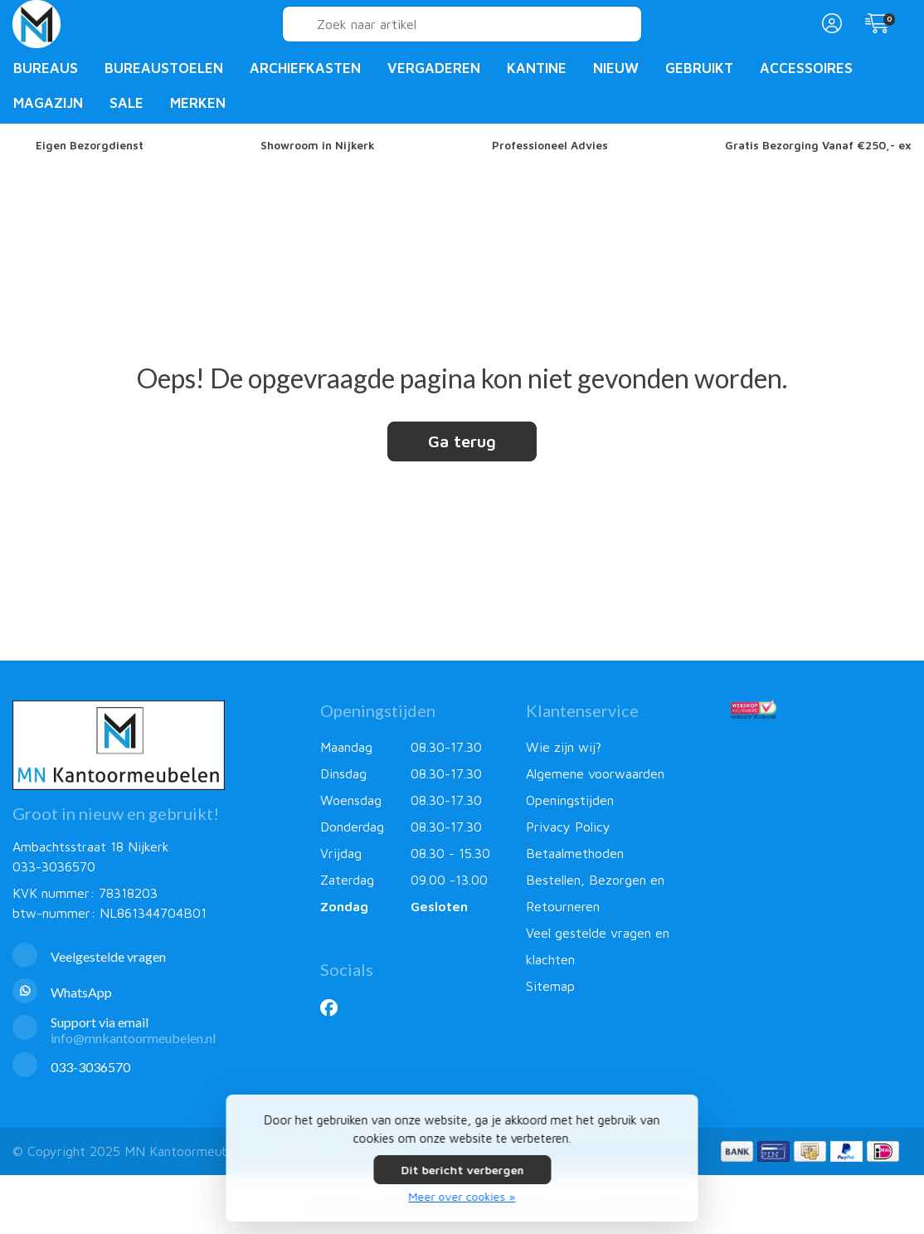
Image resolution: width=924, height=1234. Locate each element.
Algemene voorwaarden (595, 773)
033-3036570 (53, 866)
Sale (126, 103)
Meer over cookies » (462, 1196)
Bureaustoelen (164, 68)
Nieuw (616, 68)
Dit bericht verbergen (462, 1170)
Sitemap (550, 985)
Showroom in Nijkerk (317, 145)
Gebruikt (699, 68)
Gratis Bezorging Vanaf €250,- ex (818, 145)
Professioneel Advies (550, 145)
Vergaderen (433, 68)
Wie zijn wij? (563, 746)
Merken (198, 103)
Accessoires (806, 68)
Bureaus (45, 68)
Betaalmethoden (575, 853)
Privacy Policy (568, 826)
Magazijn (48, 103)
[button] (829, 24)
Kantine (537, 68)
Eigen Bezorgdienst (89, 145)
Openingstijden (570, 800)
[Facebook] (335, 1007)
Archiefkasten (305, 68)
